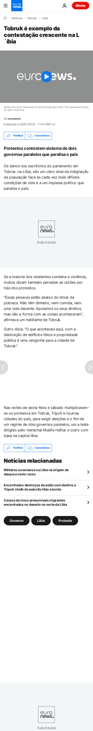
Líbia (45, 18)
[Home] (5, 18)
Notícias (17, 18)
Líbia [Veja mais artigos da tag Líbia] (41, 520)
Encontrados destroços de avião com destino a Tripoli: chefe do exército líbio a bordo (40, 487)
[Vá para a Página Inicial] (16, 5)
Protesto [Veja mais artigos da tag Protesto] (65, 520)
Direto (81, 5)
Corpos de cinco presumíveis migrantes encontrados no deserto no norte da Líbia (35, 502)
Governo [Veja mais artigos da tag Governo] (17, 520)
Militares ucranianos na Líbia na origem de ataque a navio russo (36, 472)
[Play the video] (46, 76)
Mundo (32, 18)
